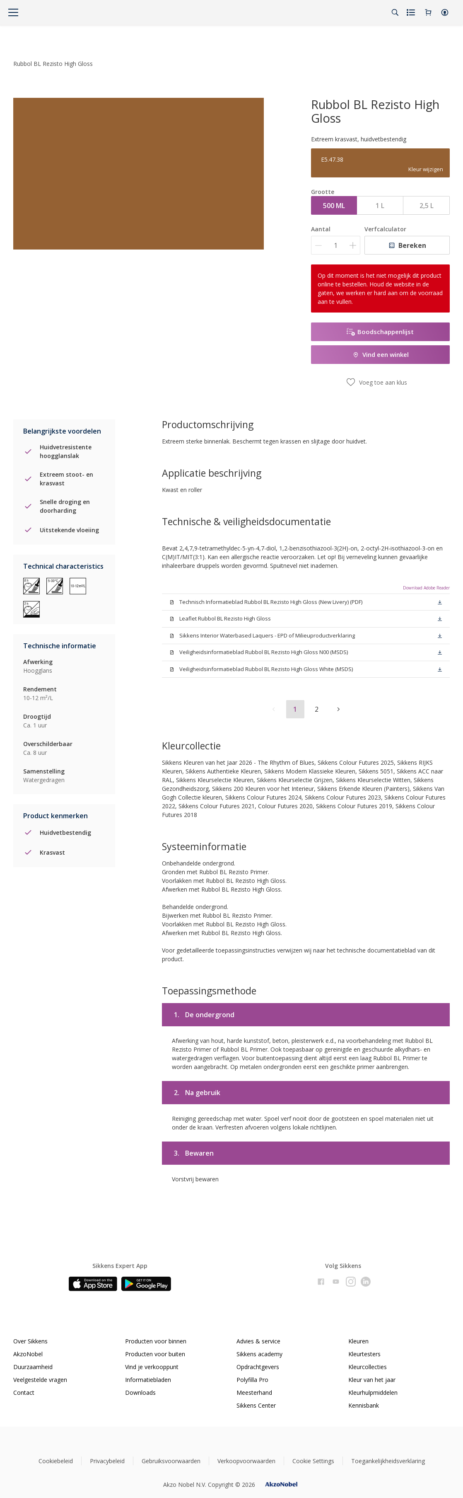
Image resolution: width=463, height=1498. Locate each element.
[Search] (395, 12)
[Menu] (13, 12)
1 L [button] (380, 205)
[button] (445, 12)
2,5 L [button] (427, 205)
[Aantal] (335, 245)
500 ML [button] (334, 205)
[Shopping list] (412, 12)
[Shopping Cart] (428, 12)
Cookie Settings (313, 1461)
